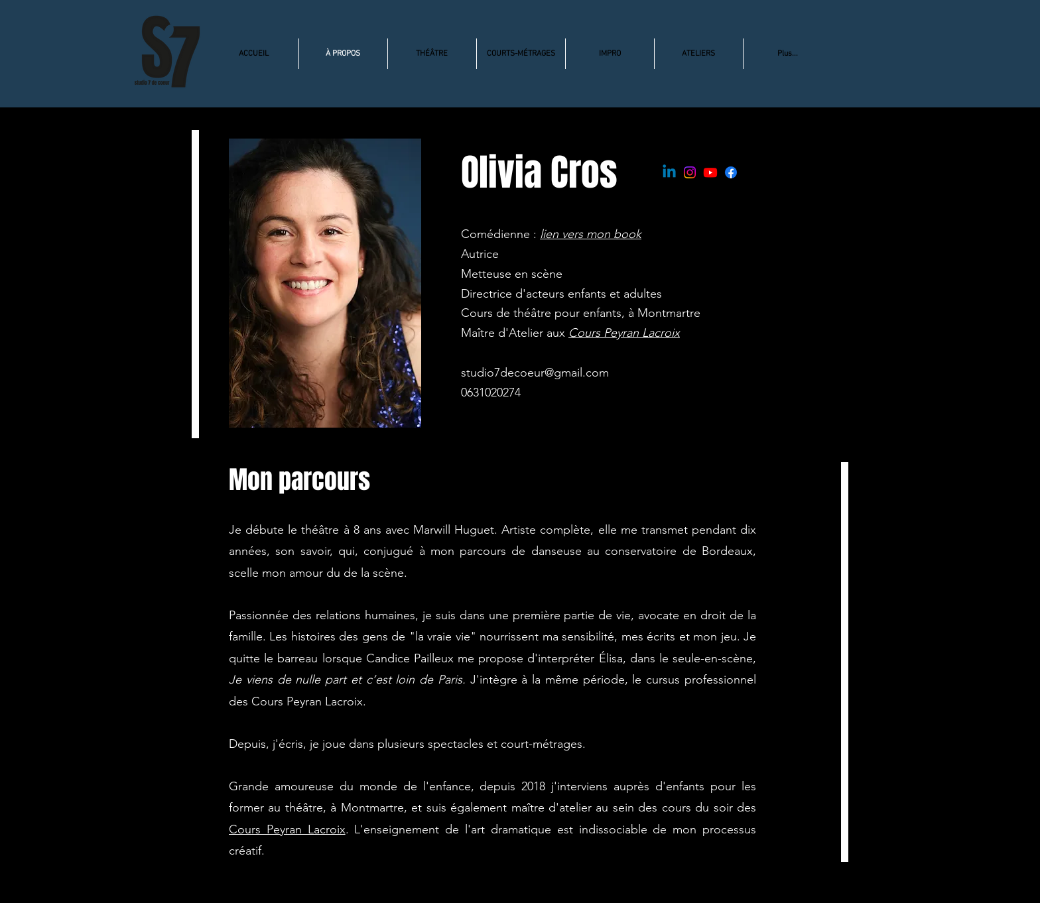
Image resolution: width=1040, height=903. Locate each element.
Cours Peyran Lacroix (624, 333)
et (414, 807)
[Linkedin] (669, 172)
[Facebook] (731, 172)
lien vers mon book (590, 234)
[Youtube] (710, 172)
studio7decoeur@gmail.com (535, 372)
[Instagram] (690, 172)
